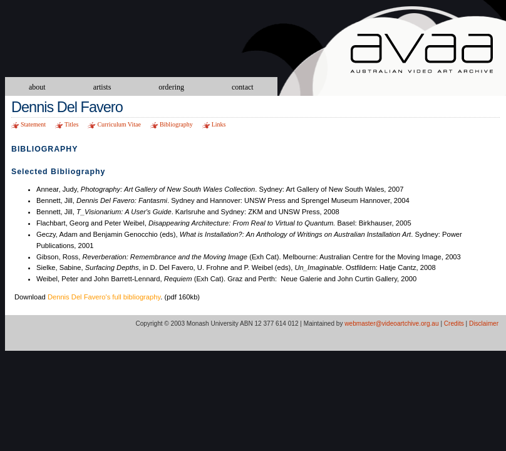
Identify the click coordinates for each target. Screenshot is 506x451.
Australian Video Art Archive (428, 55)
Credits (454, 323)
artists (102, 87)
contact (243, 87)
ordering (171, 87)
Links (219, 124)
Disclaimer (483, 323)
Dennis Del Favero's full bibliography (104, 297)
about (37, 87)
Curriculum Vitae (118, 124)
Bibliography (176, 124)
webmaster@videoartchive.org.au (391, 323)
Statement (33, 124)
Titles (71, 124)
